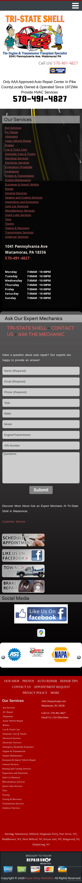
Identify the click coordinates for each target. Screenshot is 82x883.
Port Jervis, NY (68, 833)
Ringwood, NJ (71, 839)
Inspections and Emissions (22, 202)
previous (3, 657)
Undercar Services (16, 236)
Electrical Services (16, 158)
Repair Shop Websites (39, 878)
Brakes (9, 145)
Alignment (11, 136)
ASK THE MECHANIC (41, 334)
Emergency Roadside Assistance (18, 746)
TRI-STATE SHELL (26, 328)
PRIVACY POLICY (35, 693)
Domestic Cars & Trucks (20, 154)
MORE (55, 693)
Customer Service (13, 521)
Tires (8, 219)
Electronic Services (17, 162)
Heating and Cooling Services (23, 197)
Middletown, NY (11, 839)
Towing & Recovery (17, 228)
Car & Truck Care (16, 149)
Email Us (46, 717)
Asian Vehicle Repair (18, 141)
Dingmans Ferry (49, 833)
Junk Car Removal (16, 206)
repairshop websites (38, 861)
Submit (41, 489)
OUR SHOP (11, 681)
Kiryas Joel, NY (52, 839)
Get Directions (60, 717)
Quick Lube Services (18, 215)
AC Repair (11, 132)
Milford (33, 833)
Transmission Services (19, 232)
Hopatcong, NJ (41, 844)
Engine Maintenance (18, 180)
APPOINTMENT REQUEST (52, 687)
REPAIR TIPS (69, 681)
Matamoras (21, 833)
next (79, 657)
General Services (16, 193)
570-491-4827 (65, 63)
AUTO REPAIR (47, 681)
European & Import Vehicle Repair (19, 760)
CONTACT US (21, 687)
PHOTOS (28, 681)
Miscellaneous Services (20, 210)
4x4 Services (13, 127)
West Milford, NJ (32, 839)
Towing (9, 223)
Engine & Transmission (19, 175)
